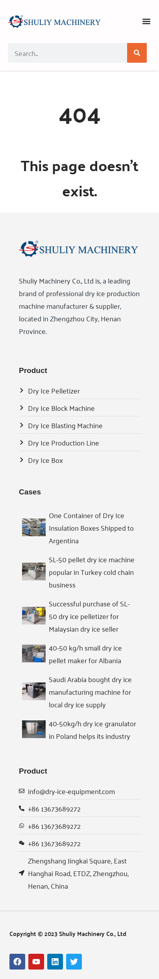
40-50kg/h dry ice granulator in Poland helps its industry (92, 729)
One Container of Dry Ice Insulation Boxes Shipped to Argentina (91, 527)
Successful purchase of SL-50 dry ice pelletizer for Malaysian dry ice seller (89, 616)
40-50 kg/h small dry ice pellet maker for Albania (85, 653)
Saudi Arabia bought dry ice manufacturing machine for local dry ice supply (90, 691)
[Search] (137, 53)
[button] (146, 21)
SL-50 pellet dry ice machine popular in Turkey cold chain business (92, 572)
